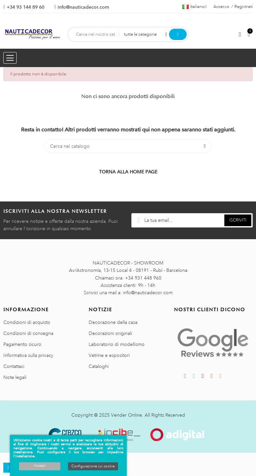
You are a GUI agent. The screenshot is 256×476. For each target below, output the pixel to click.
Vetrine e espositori (109, 355)
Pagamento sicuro (22, 344)
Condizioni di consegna (28, 333)
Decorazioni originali (110, 333)
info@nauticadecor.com (83, 7)
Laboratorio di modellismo (117, 344)
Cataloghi (99, 366)
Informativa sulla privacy (28, 355)
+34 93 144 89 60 (25, 7)
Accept (39, 465)
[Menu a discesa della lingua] (194, 6)
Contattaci (13, 366)
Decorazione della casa (113, 322)
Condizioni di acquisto (26, 322)
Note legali (14, 377)
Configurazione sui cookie (93, 466)
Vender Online (126, 415)
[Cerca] (128, 146)
